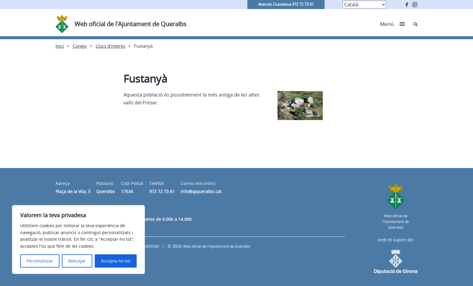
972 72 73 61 (162, 191)
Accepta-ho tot (115, 261)
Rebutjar (77, 261)
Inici (60, 46)
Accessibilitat (145, 246)
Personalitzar (40, 261)
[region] (78, 239)
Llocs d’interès (110, 46)
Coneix (80, 46)
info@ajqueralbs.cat (201, 191)
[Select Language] (364, 4)
